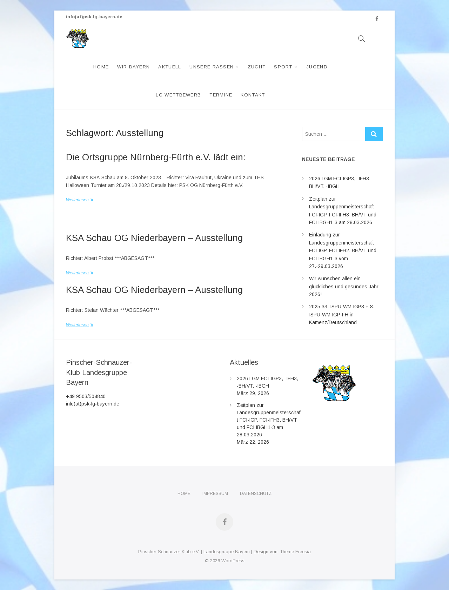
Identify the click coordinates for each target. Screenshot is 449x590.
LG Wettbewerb (178, 95)
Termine (220, 95)
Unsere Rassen (211, 66)
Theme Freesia (295, 551)
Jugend (317, 66)
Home (101, 66)
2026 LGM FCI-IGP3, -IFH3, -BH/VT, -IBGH (267, 382)
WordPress (232, 560)
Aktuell (169, 66)
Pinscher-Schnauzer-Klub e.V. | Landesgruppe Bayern (194, 551)
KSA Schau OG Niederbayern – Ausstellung (154, 238)
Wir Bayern (133, 66)
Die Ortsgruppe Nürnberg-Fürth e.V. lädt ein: (156, 157)
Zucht (257, 66)
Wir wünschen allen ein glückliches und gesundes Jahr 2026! (343, 286)
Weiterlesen (77, 199)
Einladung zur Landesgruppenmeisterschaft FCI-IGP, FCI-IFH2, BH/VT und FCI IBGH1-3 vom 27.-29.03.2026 (342, 250)
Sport (283, 66)
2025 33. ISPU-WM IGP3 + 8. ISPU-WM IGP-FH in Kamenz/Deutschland (341, 314)
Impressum (215, 493)
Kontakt (253, 95)
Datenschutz (256, 493)
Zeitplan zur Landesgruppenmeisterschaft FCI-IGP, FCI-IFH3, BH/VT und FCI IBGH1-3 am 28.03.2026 (268, 419)
